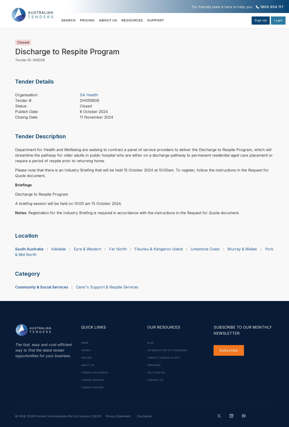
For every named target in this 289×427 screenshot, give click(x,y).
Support (177, 20)
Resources (148, 20)
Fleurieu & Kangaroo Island (159, 249)
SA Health (89, 95)
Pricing (93, 20)
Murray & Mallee (242, 249)
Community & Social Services (41, 287)
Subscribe (230, 351)
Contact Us (156, 379)
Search (69, 20)
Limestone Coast (205, 249)
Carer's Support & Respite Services (107, 287)
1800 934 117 (271, 7)
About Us (119, 20)
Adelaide (58, 249)
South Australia (29, 249)
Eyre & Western (87, 249)
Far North (118, 249)
